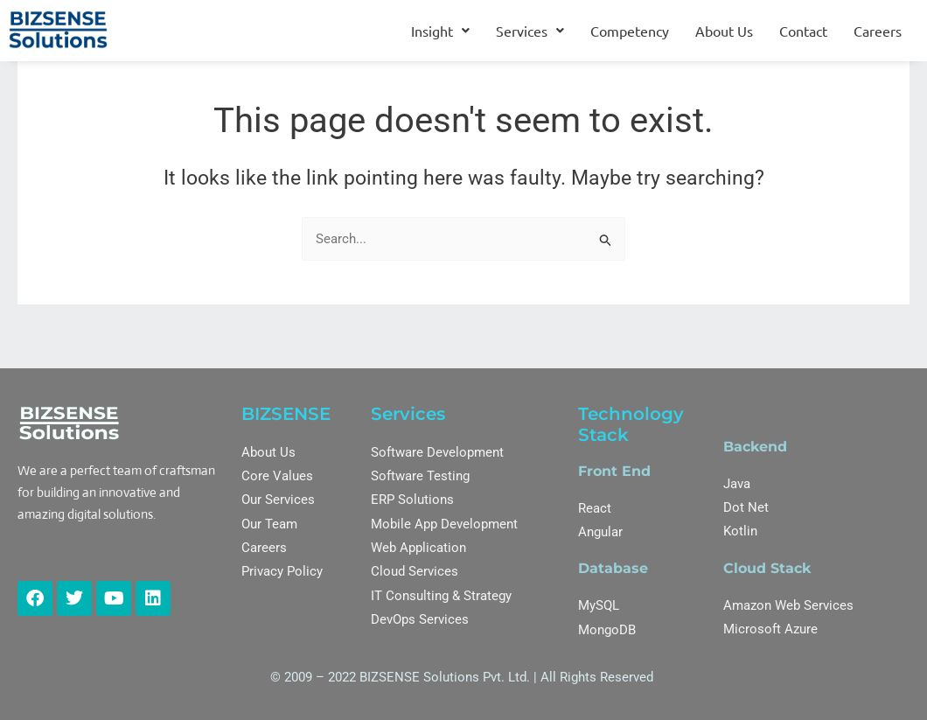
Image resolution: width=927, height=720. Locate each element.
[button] (440, 30)
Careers (878, 30)
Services (530, 30)
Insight (440, 30)
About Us (724, 30)
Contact (803, 30)
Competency (629, 30)
